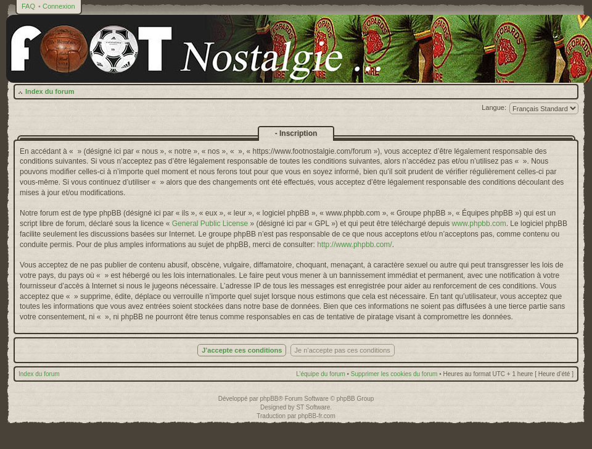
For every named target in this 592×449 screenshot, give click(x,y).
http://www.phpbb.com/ (354, 244)
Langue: (494, 107)
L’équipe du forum (320, 374)
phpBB (269, 398)
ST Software (313, 407)
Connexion (59, 6)
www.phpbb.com (479, 223)
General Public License (210, 223)
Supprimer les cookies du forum (394, 374)
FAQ (28, 6)
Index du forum (49, 91)
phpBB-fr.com (316, 416)
